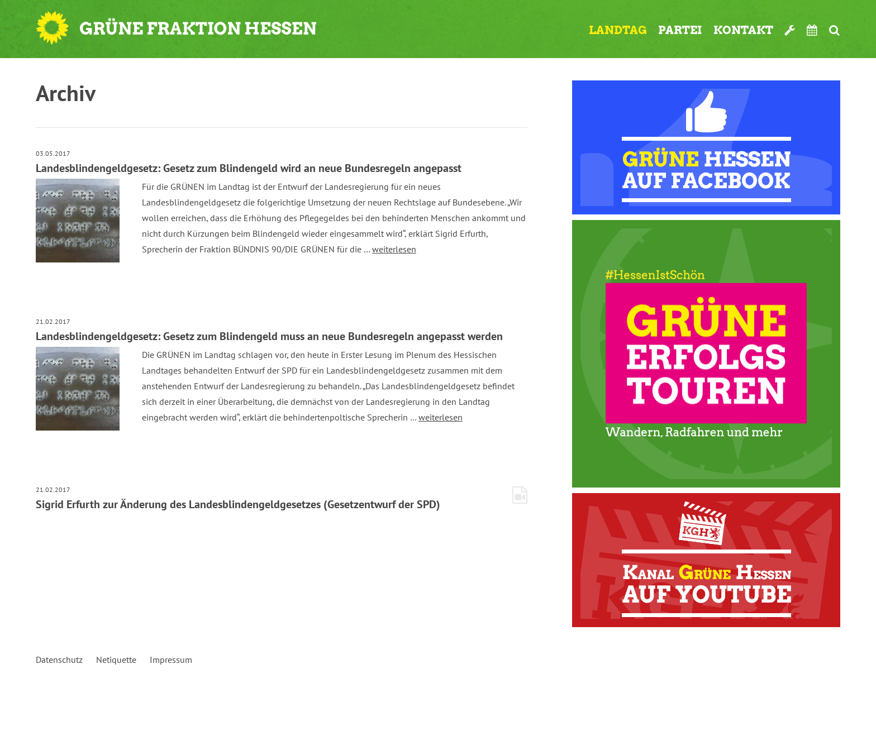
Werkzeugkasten (790, 30)
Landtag (618, 30)
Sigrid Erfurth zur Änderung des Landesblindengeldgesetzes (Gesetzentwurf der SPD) (238, 504)
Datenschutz (59, 659)
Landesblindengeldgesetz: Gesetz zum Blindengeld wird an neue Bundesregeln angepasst (248, 168)
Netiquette (116, 659)
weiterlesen (394, 249)
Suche (834, 30)
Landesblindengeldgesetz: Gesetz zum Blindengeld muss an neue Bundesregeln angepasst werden (269, 336)
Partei (680, 30)
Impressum (171, 659)
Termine (812, 30)
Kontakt (743, 30)
